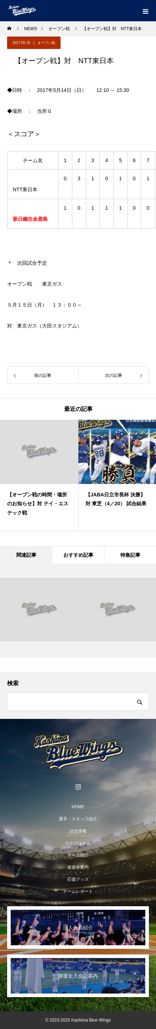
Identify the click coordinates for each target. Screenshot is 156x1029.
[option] (39, 475)
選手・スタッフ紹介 (78, 818)
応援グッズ (78, 879)
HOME (78, 806)
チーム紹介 (78, 855)
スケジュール (78, 843)
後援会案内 (78, 867)
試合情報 (78, 831)
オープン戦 (46, 43)
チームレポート (78, 891)
